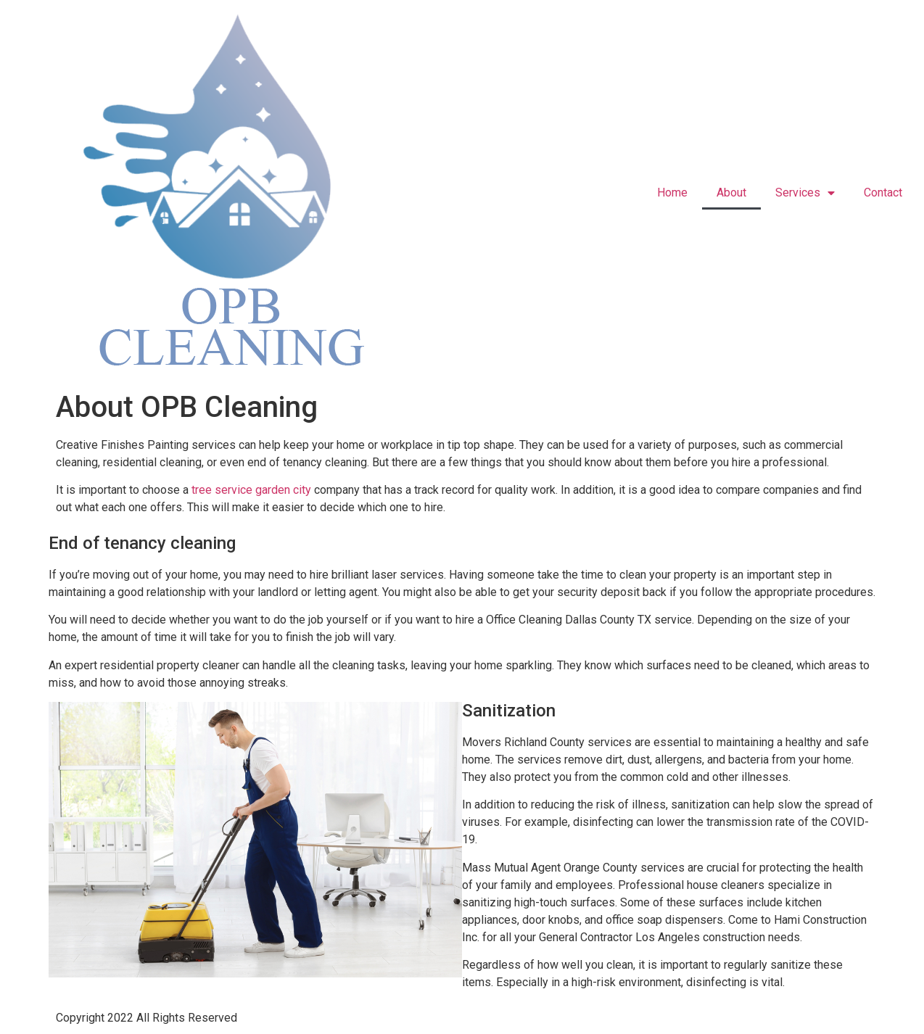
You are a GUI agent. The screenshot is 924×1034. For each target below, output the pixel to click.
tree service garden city (251, 490)
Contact (883, 192)
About (731, 192)
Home (672, 192)
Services (805, 193)
